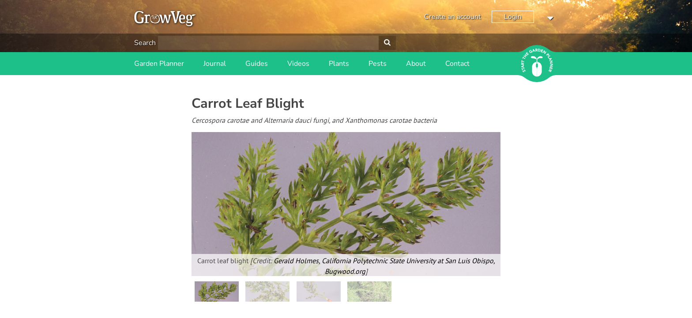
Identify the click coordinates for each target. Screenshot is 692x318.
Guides (256, 63)
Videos (298, 63)
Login (513, 17)
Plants (339, 63)
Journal (214, 63)
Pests (378, 63)
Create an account (452, 17)
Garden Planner (159, 63)
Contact (457, 63)
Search (145, 43)
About (416, 63)
